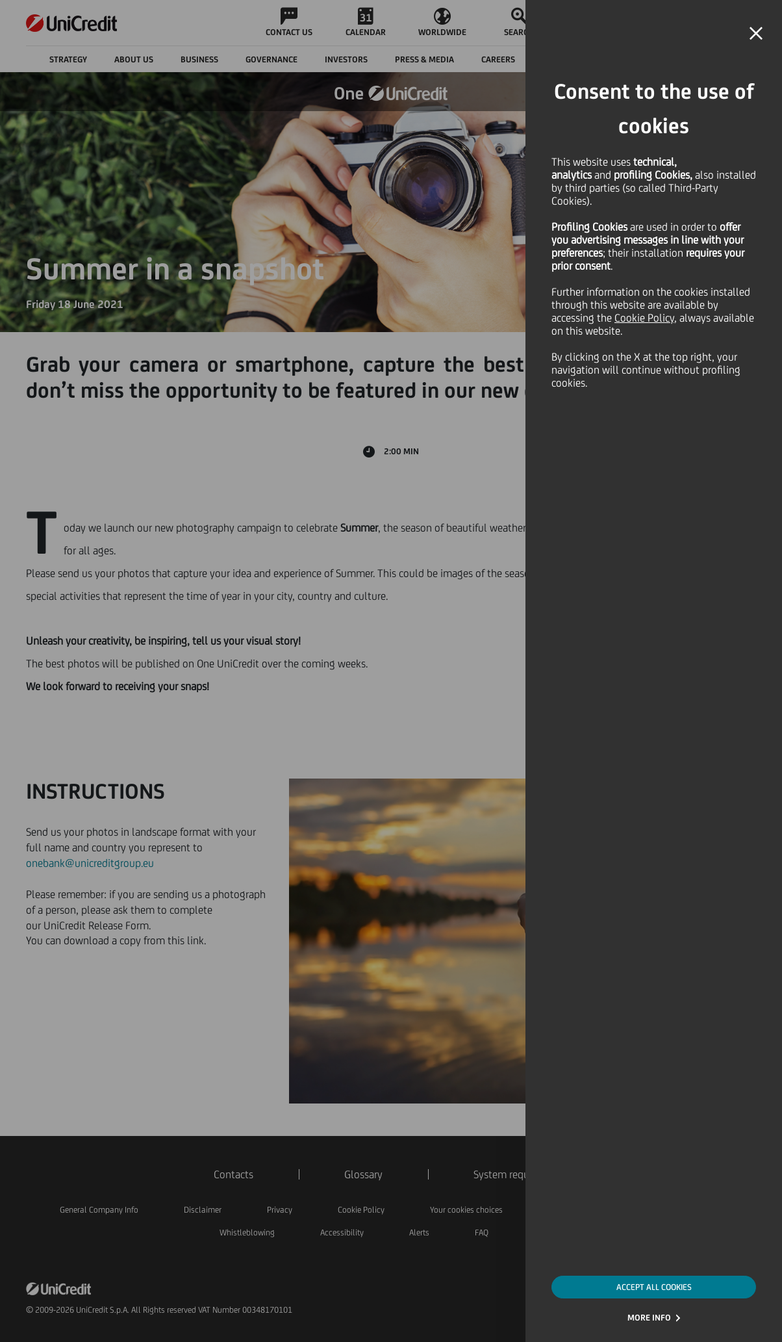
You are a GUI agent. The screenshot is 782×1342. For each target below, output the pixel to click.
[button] (756, 34)
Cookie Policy (644, 317)
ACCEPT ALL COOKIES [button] (654, 1287)
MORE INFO (649, 1318)
